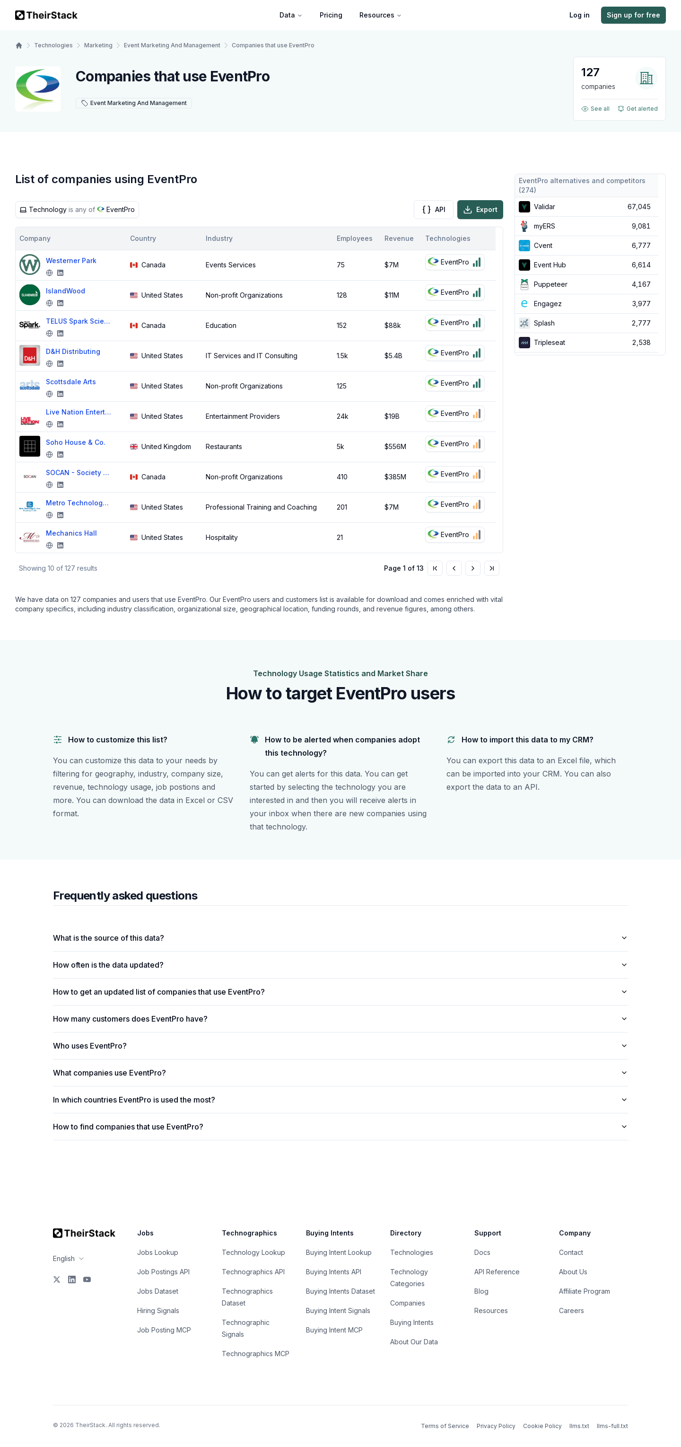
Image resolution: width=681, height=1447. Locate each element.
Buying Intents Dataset (340, 1291)
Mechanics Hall (71, 533)
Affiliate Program (584, 1291)
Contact (571, 1252)
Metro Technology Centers (79, 503)
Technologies (53, 45)
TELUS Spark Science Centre (79, 321)
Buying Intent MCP (334, 1330)
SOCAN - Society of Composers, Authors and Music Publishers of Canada (79, 472)
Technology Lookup (253, 1252)
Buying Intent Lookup (339, 1252)
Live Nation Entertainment (79, 412)
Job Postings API (163, 1272)
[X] (57, 1279)
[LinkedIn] (72, 1279)
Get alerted (637, 109)
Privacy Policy (496, 1425)
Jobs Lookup (157, 1252)
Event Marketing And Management (172, 45)
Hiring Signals (158, 1310)
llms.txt (579, 1425)
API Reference (497, 1272)
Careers (571, 1310)
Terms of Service (445, 1425)
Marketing (98, 45)
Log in (579, 15)
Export (480, 209)
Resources (380, 15)
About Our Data (414, 1342)
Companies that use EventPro (273, 45)
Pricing (331, 15)
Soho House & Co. (75, 442)
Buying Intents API (333, 1272)
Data (291, 15)
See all (595, 109)
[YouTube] (87, 1279)
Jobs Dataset (157, 1291)
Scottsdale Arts (71, 382)
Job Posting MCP (164, 1330)
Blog (481, 1291)
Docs (482, 1252)
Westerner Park (71, 260)
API (433, 209)
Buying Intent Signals (338, 1310)
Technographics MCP (255, 1354)
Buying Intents (412, 1322)
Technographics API (253, 1272)
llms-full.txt (612, 1425)
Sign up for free (633, 15)
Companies (407, 1303)
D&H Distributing (73, 351)
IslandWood (65, 291)
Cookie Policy (542, 1425)
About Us (573, 1272)
